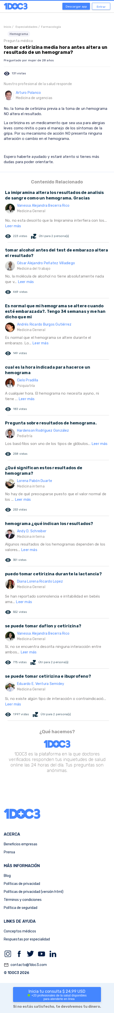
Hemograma (19, 34)
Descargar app (76, 6)
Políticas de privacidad (22, 884)
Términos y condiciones (23, 900)
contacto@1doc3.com (25, 964)
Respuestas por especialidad (27, 939)
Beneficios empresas (20, 844)
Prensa (9, 852)
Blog (7, 876)
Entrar (101, 7)
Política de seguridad (20, 908)
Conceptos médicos (20, 931)
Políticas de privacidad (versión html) (33, 892)
